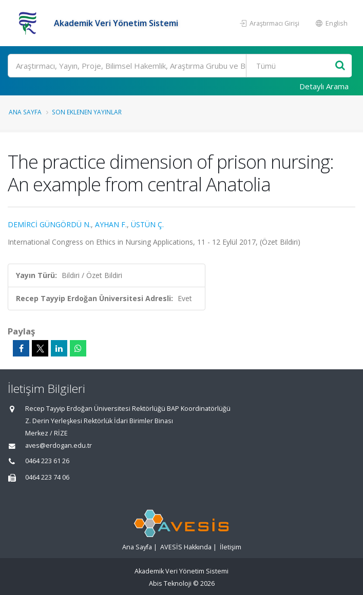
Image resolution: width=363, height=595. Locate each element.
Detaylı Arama (324, 86)
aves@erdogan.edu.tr (58, 445)
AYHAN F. (111, 224)
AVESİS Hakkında (186, 547)
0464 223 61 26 (47, 461)
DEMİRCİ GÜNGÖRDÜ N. (49, 224)
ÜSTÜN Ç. (147, 224)
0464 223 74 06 (47, 477)
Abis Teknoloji (170, 583)
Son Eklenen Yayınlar (87, 112)
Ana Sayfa (25, 112)
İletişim (230, 547)
